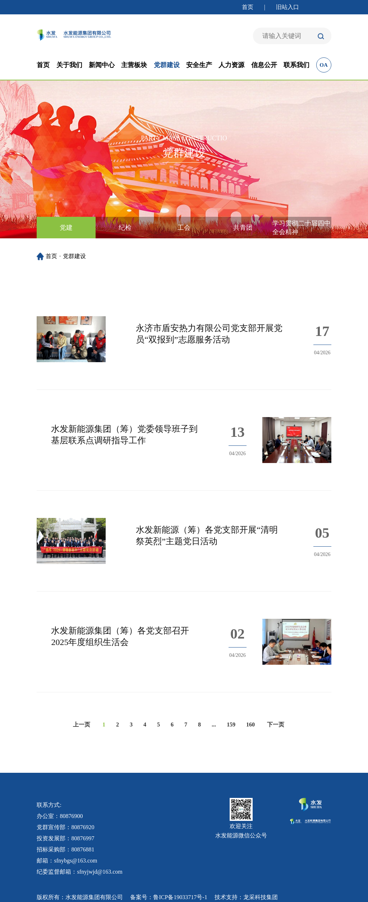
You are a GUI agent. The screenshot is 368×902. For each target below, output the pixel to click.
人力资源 (231, 65)
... (214, 724)
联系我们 (296, 65)
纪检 (125, 227)
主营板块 (134, 65)
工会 (184, 227)
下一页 (275, 724)
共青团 (243, 227)
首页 (247, 7)
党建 (66, 227)
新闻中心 (102, 65)
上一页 (81, 724)
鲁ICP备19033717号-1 (180, 897)
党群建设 (167, 65)
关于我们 (69, 65)
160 (250, 724)
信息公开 (264, 65)
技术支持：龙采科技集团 (246, 897)
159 (231, 724)
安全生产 (199, 65)
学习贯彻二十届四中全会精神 (301, 227)
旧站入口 (287, 7)
